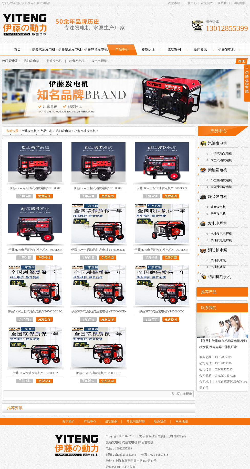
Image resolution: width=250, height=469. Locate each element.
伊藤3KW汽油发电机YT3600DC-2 (35, 373)
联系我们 (223, 3)
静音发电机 (77, 61)
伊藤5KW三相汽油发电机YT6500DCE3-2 (35, 311)
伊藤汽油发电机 (43, 49)
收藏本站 (174, 3)
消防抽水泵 (217, 250)
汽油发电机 (31, 61)
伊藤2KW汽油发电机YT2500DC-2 (98, 373)
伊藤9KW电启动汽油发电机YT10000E (35, 188)
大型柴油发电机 (221, 187)
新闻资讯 (200, 49)
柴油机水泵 (218, 260)
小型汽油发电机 (85, 131)
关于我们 (68, 421)
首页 (17, 49)
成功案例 (174, 49)
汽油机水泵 (218, 267)
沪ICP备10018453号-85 (121, 467)
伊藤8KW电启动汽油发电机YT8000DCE (35, 250)
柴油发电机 (54, 61)
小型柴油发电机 (221, 180)
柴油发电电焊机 (221, 240)
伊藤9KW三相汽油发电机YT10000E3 (98, 188)
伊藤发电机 (226, 49)
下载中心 (190, 3)
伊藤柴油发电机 (69, 49)
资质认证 (148, 49)
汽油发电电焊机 (221, 233)
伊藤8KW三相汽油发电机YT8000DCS (162, 188)
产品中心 (122, 49)
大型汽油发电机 (221, 160)
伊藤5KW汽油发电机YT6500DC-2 (161, 311)
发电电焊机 (99, 61)
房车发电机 (218, 213)
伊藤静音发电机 (96, 49)
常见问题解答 (136, 421)
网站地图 (240, 3)
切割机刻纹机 (219, 277)
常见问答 (207, 3)
